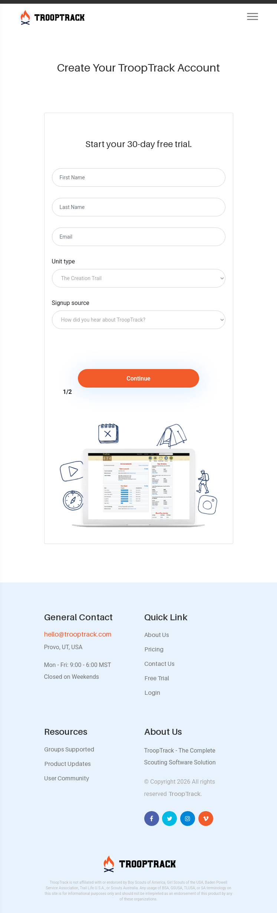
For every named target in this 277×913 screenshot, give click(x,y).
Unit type (63, 261)
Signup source (70, 302)
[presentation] (113, 354)
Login (152, 692)
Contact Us (159, 663)
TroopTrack (184, 793)
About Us (156, 634)
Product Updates (67, 763)
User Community (66, 778)
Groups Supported (69, 749)
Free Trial (156, 678)
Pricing (154, 649)
